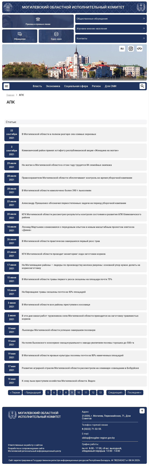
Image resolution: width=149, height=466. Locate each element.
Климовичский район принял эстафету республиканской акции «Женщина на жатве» (70, 150)
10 (79, 392)
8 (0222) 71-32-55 (91, 429)
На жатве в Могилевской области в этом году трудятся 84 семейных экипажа (67, 165)
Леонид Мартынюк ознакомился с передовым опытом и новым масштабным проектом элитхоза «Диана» (78, 228)
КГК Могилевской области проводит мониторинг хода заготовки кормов (63, 254)
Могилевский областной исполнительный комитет (73, 7)
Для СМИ (110, 86)
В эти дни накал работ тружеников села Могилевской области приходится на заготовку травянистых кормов (80, 317)
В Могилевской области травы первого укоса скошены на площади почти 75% (67, 279)
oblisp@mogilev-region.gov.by (98, 437)
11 (87, 392)
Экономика (53, 86)
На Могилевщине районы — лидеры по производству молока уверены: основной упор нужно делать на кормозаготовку (81, 266)
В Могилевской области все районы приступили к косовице (56, 304)
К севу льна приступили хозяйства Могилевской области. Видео (58, 381)
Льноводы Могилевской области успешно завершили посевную (58, 330)
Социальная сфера (76, 86)
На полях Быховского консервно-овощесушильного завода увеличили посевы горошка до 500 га (78, 342)
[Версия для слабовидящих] (139, 49)
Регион (96, 86)
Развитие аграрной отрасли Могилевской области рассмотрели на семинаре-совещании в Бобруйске (80, 368)
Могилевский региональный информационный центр (34, 451)
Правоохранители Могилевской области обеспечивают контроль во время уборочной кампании (77, 177)
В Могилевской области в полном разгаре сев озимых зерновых (59, 134)
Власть (37, 86)
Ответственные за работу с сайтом (25, 445)
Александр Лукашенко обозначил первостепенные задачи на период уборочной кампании (74, 203)
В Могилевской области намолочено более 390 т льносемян (56, 190)
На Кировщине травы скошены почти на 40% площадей (54, 292)
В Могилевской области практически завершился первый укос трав (61, 241)
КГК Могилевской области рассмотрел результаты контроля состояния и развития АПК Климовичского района (81, 216)
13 (101, 392)
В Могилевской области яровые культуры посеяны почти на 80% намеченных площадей (72, 355)
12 (94, 392)
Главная (10, 95)
